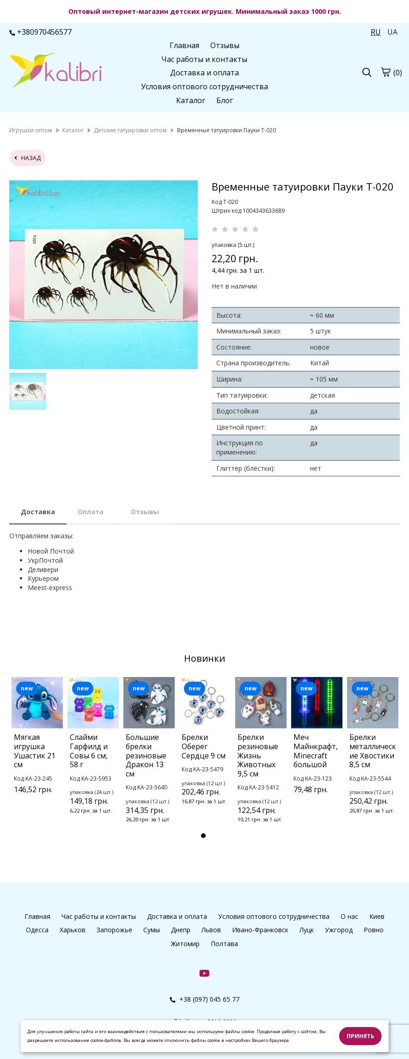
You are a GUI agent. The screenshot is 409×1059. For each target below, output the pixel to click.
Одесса (37, 929)
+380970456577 (40, 32)
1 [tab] (203, 835)
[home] (30, 130)
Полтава (224, 943)
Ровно (374, 929)
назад (27, 158)
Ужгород (339, 929)
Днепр (180, 929)
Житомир (185, 943)
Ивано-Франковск (260, 929)
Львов (211, 929)
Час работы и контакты (204, 59)
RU (376, 32)
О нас (349, 916)
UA (392, 32)
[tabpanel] (37, 747)
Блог (224, 100)
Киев (377, 916)
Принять (360, 1036)
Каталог (190, 100)
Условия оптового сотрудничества (204, 86)
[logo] (55, 72)
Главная (184, 45)
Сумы (151, 929)
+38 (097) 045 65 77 (204, 999)
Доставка (38, 511)
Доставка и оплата (204, 73)
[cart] (385, 72)
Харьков (72, 929)
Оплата (91, 511)
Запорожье (114, 929)
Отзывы (224, 45)
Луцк (306, 929)
